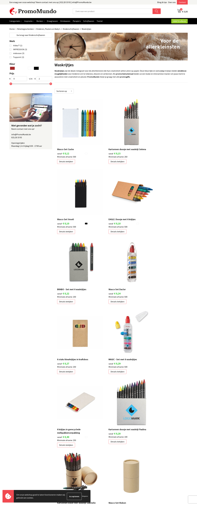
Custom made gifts (110, 472)
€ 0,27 (63, 272)
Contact (182, 2)
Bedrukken (106, 456)
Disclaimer (150, 464)
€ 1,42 (63, 401)
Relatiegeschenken (25, 29)
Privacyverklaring (153, 460)
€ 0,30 (152, 275)
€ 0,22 (107, 209)
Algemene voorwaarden (156, 453)
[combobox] (113, 11)
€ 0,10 (152, 146)
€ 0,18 (63, 209)
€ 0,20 (63, 338)
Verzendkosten (108, 460)
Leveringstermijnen (110, 464)
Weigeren (85, 496)
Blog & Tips (62, 453)
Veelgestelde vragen (66, 464)
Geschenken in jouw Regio (68, 456)
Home (12, 29)
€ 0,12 (63, 146)
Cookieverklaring (153, 456)
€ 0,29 (107, 272)
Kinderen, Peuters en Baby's (48, 29)
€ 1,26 (152, 338)
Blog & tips (162, 2)
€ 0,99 (107, 338)
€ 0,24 (152, 209)
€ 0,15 (107, 146)
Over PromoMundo (65, 460)
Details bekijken (66, 154)
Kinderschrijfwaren (71, 29)
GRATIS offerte (179, 21)
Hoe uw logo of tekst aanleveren (116, 468)
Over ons (172, 2)
